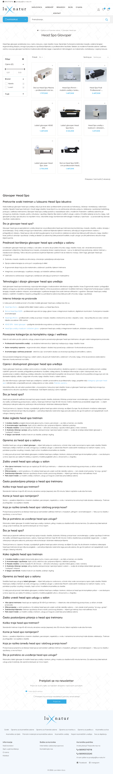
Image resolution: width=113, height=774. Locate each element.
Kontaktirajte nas (46, 749)
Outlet (6, 730)
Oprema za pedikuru (85, 730)
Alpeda (9, 83)
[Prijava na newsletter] (34, 696)
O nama (6, 752)
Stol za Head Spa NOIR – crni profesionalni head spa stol (70, 165)
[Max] (21, 72)
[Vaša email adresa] (56, 691)
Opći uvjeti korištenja (11, 749)
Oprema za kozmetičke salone (22, 730)
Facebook (83, 763)
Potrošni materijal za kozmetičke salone (38, 734)
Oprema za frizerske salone (50, 30)
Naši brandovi (8, 746)
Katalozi (6, 756)
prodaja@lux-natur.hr (24, 2)
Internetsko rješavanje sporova (51, 746)
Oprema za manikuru (67, 730)
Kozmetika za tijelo (13, 734)
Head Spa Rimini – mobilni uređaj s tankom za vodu (70, 90)
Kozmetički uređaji (62, 734)
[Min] (9, 72)
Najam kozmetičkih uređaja (81, 734)
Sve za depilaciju (100, 734)
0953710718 (9, 2)
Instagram (95, 763)
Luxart (9, 87)
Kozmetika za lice (102, 730)
